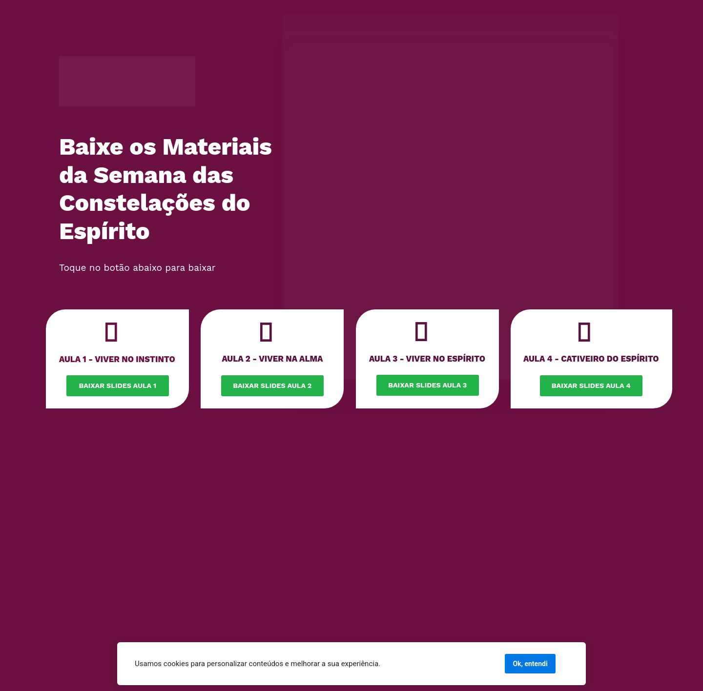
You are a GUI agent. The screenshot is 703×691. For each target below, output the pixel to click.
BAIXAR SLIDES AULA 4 (591, 385)
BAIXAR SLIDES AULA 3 (427, 385)
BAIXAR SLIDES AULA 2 (272, 385)
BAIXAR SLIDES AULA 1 (117, 385)
